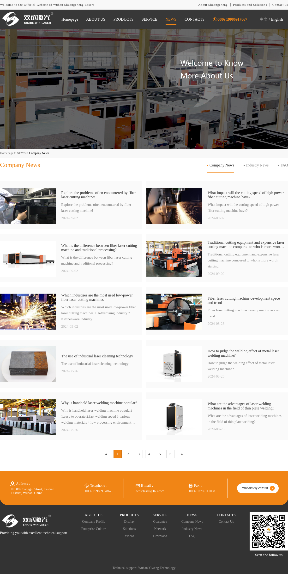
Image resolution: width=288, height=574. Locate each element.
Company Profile (93, 521)
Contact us (280, 4)
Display (129, 521)
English (277, 19)
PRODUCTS (124, 19)
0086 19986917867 (232, 19)
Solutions (129, 529)
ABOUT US (95, 19)
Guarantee (160, 521)
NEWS (171, 19)
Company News (222, 165)
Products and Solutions (250, 4)
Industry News (257, 165)
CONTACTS (194, 19)
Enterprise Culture (93, 529)
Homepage (69, 19)
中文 (264, 19)
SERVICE (149, 19)
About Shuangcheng (213, 4)
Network (160, 529)
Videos (129, 536)
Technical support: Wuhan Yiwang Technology (144, 568)
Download (160, 536)
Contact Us (226, 521)
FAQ (284, 165)
